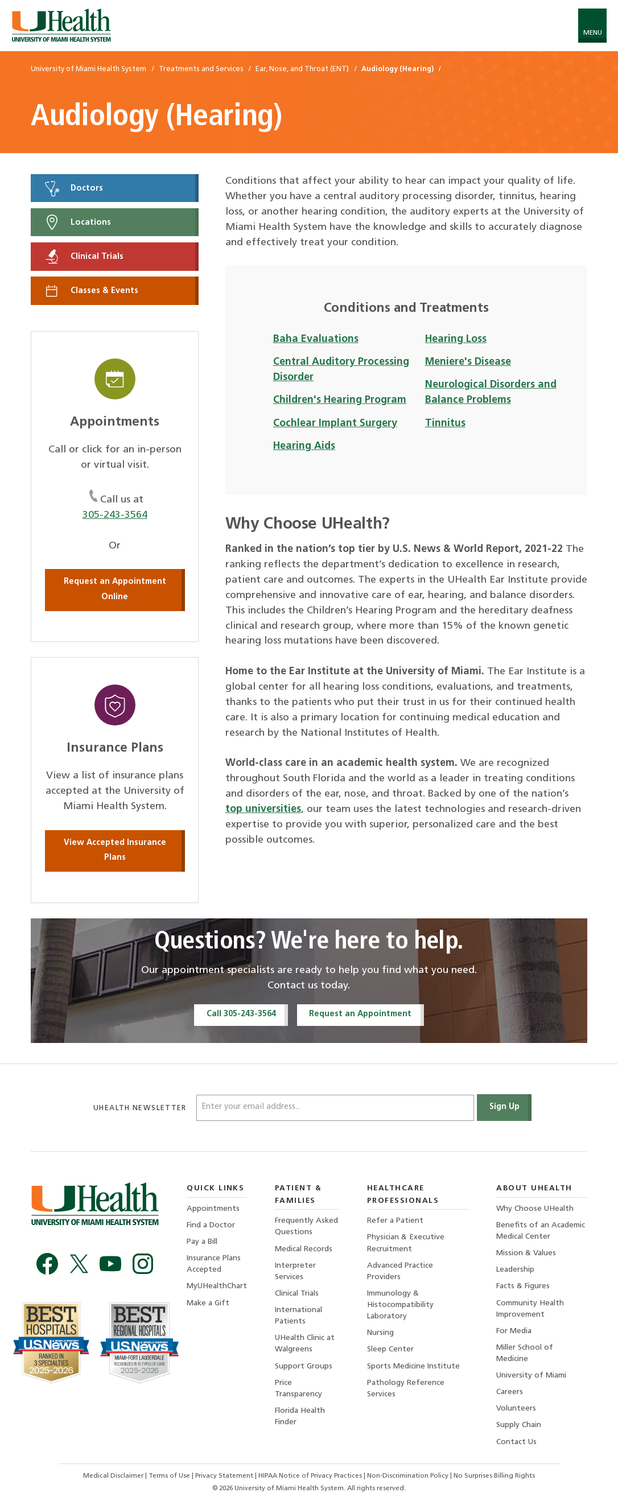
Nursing (380, 1333)
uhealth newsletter (141, 1108)
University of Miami (531, 1375)
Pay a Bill (202, 1242)
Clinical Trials (83, 256)
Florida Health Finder (300, 1416)
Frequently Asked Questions (306, 1226)
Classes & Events (90, 290)
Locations (77, 222)
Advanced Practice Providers (400, 1271)
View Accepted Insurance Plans (115, 851)
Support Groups (303, 1366)
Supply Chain (518, 1425)
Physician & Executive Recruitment (405, 1243)
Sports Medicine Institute (413, 1366)
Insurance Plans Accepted (214, 1264)
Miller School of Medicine (524, 1353)
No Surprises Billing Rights (494, 1476)
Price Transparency (298, 1388)
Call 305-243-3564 (241, 1014)
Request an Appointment (360, 1014)
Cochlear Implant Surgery (335, 423)
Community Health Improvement (530, 1309)
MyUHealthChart (217, 1286)
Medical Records (303, 1249)
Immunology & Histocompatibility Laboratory (400, 1305)
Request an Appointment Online (115, 589)
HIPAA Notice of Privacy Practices (310, 1476)
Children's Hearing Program (339, 400)
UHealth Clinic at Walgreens (305, 1343)
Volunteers (516, 1408)
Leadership (515, 1269)
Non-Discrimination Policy (407, 1476)
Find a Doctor (211, 1225)
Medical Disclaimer (114, 1476)
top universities (263, 809)
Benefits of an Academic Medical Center (540, 1231)
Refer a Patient (395, 1220)
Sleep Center (390, 1349)
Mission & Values (526, 1253)
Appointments (213, 1209)
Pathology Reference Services (405, 1388)
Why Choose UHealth (535, 1209)
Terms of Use (170, 1476)
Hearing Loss (456, 339)
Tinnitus (445, 423)
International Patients (298, 1315)
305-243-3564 (115, 515)
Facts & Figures (523, 1286)
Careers (509, 1392)
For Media (514, 1331)
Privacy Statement (225, 1476)
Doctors (73, 188)
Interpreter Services (295, 1271)
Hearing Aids (304, 446)
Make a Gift (208, 1303)
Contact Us (516, 1442)
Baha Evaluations (316, 339)
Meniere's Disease (468, 362)
